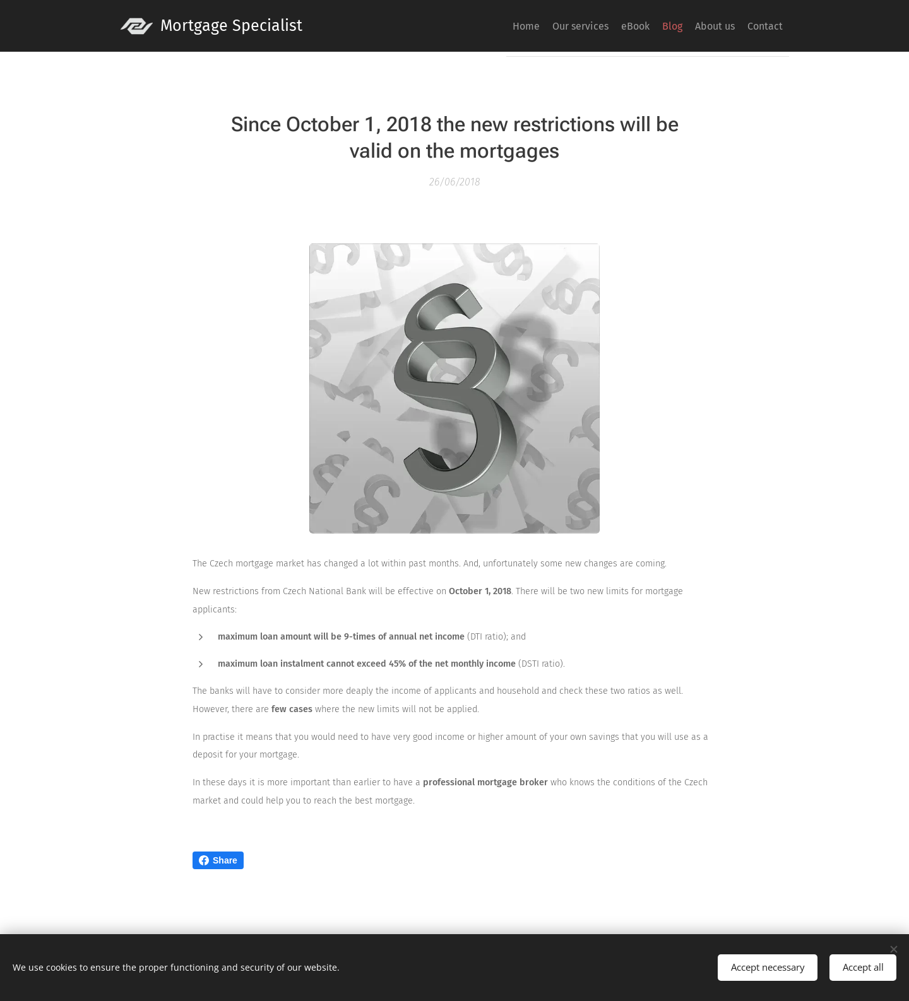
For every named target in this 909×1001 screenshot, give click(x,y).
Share (218, 860)
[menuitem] (664, 26)
